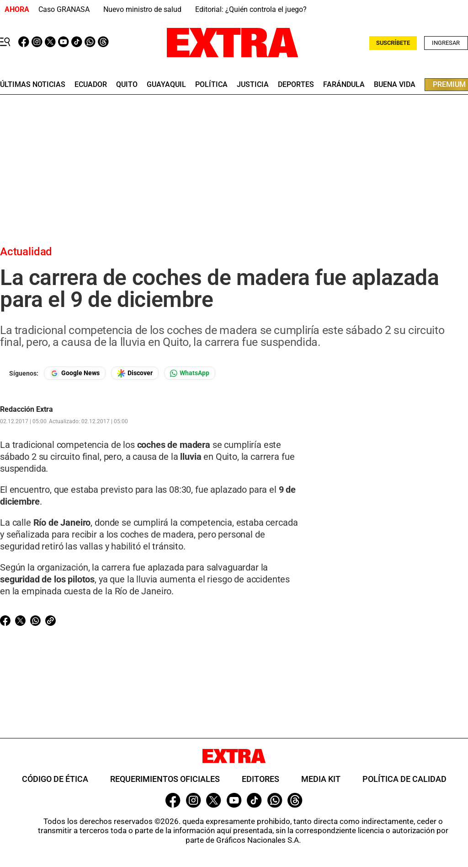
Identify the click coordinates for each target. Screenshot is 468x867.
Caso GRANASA (64, 9)
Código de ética (55, 779)
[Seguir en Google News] (75, 373)
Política (211, 85)
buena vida (394, 85)
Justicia (253, 85)
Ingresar (446, 42)
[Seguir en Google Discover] (135, 373)
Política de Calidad (404, 779)
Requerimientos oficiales (165, 779)
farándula (344, 85)
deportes (296, 85)
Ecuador (90, 85)
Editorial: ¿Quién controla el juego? (251, 9)
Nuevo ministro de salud (142, 9)
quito (127, 85)
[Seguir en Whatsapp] (189, 373)
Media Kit (320, 779)
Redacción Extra (26, 409)
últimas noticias (32, 85)
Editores (260, 779)
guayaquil (166, 85)
